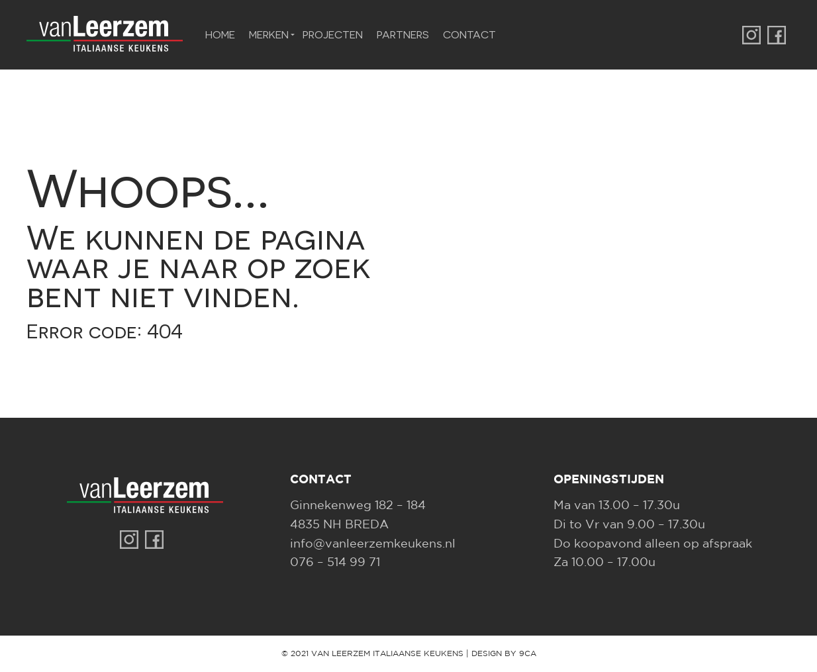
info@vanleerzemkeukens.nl (373, 544)
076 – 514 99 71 (335, 562)
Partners (403, 34)
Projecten (333, 34)
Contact (469, 34)
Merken (269, 34)
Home (220, 34)
